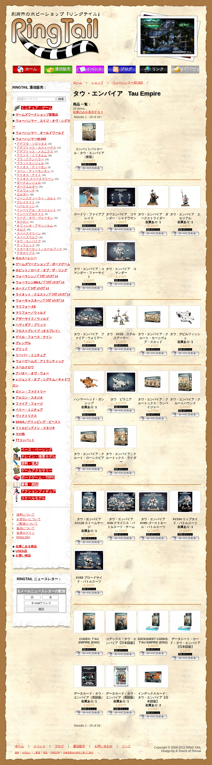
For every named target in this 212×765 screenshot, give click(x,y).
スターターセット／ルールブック (39, 249)
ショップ (97, 82)
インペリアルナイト (30, 214)
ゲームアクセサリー (36, 470)
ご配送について (27, 523)
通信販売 (63, 69)
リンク (158, 69)
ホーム (31, 69)
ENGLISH (23, 537)
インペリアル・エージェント (36, 210)
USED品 (21, 551)
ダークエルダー (27, 186)
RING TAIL (193, 747)
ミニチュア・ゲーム (36, 108)
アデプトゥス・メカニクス (35, 151)
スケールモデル (33, 498)
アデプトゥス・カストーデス (36, 147)
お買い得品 (23, 555)
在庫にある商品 (26, 546)
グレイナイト (26, 202)
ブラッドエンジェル (30, 163)
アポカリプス (26, 253)
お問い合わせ (103, 746)
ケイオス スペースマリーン (35, 178)
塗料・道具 (29, 463)
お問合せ (189, 69)
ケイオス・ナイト (29, 175)
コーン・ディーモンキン (33, 171)
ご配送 (37, 752)
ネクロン (23, 221)
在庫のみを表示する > (88, 112)
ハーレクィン (26, 206)
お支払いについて (28, 519)
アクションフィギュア (38, 491)
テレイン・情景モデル (38, 456)
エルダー (23, 194)
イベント (94, 69)
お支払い (26, 752)
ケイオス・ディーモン (32, 167)
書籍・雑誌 (29, 484)
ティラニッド (26, 245)
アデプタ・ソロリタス (32, 143)
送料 (17, 752)
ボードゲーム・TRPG (38, 477)
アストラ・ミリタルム (32, 155)
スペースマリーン (29, 233)
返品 (45, 752)
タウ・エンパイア (29, 241)
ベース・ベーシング (36, 450)
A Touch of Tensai (188, 751)
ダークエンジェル (29, 182)
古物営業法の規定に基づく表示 (78, 752)
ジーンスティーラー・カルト (36, 198)
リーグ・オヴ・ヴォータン (35, 217)
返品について (25, 528)
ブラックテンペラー (30, 159)
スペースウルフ (27, 237)
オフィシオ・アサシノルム (35, 225)
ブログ (126, 69)
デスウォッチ (26, 190)
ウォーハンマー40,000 (127, 82)
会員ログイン (25, 532)
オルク (21, 229)
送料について (25, 514)
